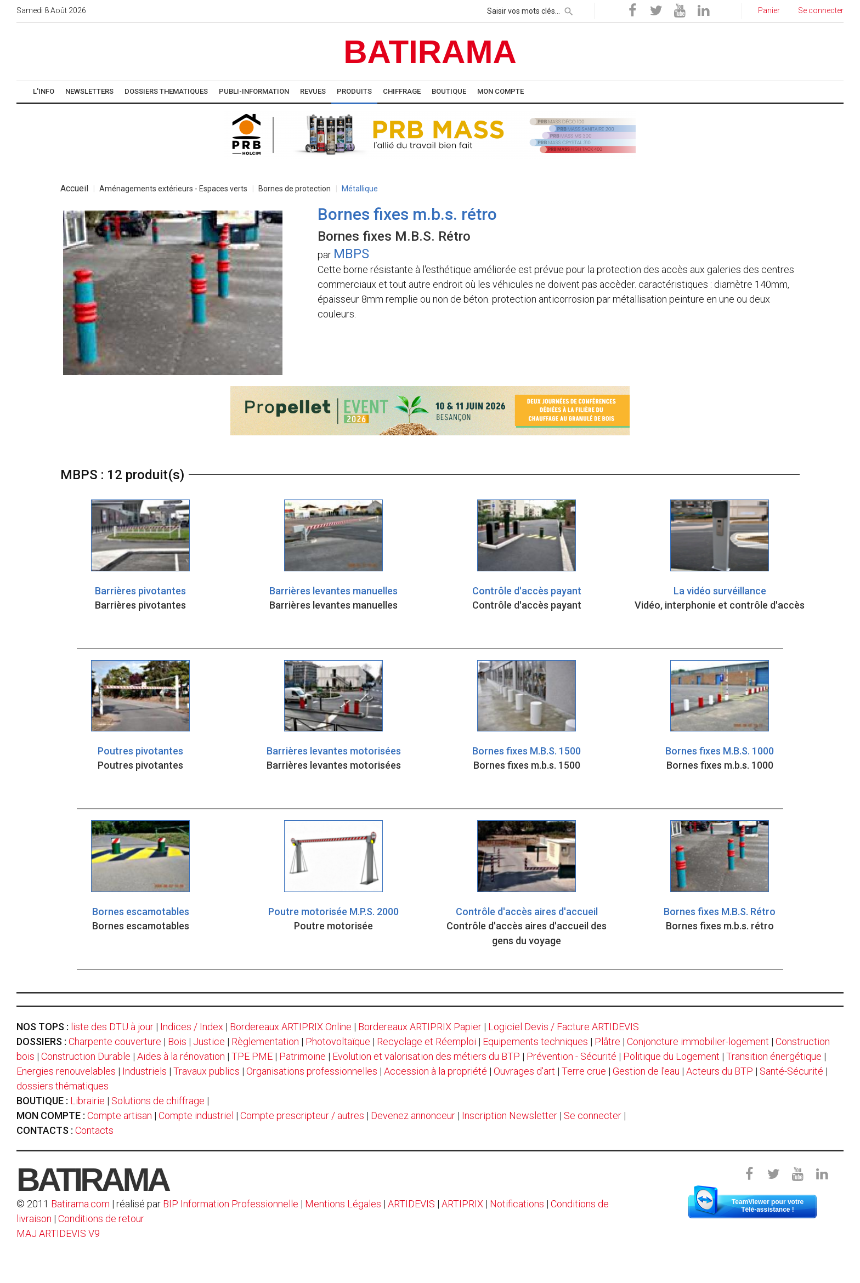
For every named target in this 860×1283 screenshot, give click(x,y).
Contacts (94, 1130)
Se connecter (592, 1115)
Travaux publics (206, 1071)
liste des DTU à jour (112, 1026)
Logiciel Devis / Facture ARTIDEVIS (563, 1026)
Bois (177, 1041)
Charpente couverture (115, 1041)
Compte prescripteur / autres (302, 1115)
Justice (209, 1041)
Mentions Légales (343, 1204)
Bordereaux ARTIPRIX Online (291, 1026)
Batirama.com (80, 1204)
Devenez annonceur (413, 1115)
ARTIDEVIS (411, 1204)
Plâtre (607, 1041)
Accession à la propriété (435, 1071)
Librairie (87, 1100)
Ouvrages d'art (524, 1071)
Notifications (518, 1204)
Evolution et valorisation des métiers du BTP (426, 1056)
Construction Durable (86, 1056)
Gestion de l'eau (646, 1071)
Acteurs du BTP (719, 1071)
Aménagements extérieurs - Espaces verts (173, 188)
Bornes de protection (294, 188)
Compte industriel (196, 1115)
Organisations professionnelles (311, 1071)
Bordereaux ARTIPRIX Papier (420, 1026)
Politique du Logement (671, 1056)
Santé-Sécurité (791, 1071)
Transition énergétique (774, 1056)
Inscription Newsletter (509, 1115)
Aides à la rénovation (181, 1056)
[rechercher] (569, 9)
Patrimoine (302, 1056)
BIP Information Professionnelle (230, 1204)
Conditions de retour (101, 1218)
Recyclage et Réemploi (426, 1041)
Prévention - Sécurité (571, 1056)
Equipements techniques (535, 1041)
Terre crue (584, 1071)
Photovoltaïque (337, 1041)
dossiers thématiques (62, 1086)
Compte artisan (119, 1115)
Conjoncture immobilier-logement (698, 1041)
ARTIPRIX (462, 1204)
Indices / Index (191, 1026)
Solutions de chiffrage (158, 1100)
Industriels (144, 1071)
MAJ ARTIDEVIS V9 (58, 1233)
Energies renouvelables (66, 1071)
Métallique (360, 188)
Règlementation (265, 1041)
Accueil (74, 188)
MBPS (351, 254)
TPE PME (252, 1056)
